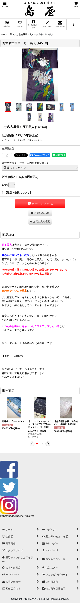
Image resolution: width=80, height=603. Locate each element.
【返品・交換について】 (17, 192)
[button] (4, 4)
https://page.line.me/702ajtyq (17, 516)
